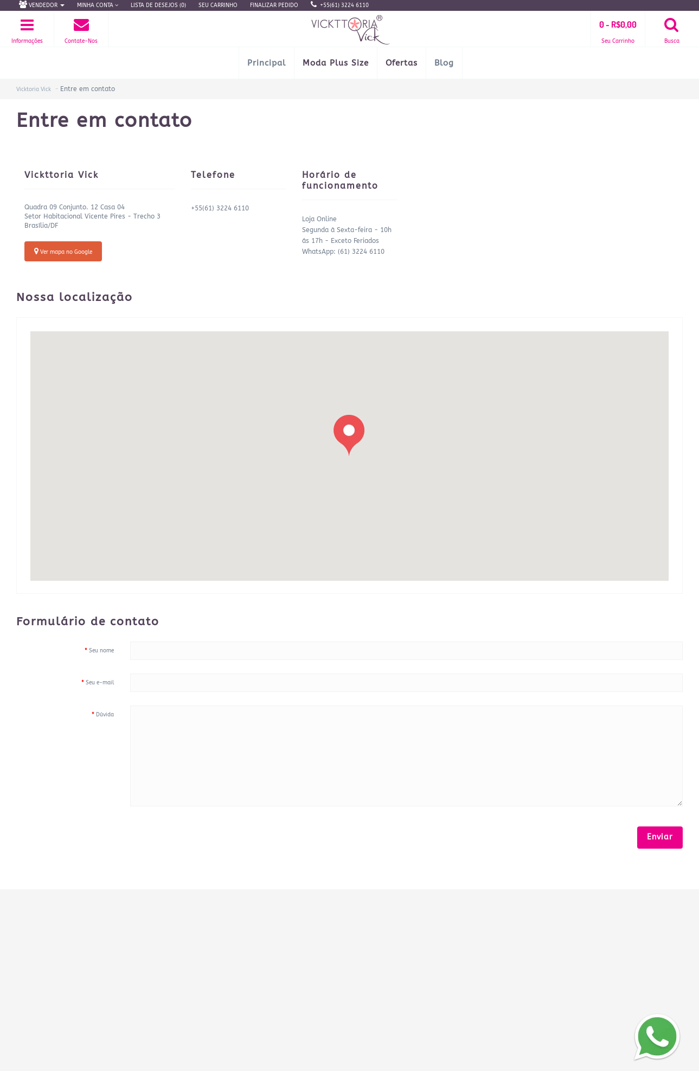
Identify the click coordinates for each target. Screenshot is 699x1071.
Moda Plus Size (336, 63)
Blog (444, 63)
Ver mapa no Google (63, 251)
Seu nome (101, 650)
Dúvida (105, 714)
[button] (349, 435)
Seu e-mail (100, 682)
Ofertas (402, 63)
